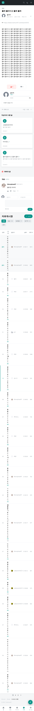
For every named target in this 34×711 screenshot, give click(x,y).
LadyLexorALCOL (18, 570)
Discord (3, 699)
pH (15, 332)
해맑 (15, 291)
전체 (4, 221)
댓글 (14, 191)
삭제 (27, 109)
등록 (30, 209)
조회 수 (31, 232)
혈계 (15, 279)
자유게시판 (7, 216)
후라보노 (16, 416)
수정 (24, 109)
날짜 (25, 232)
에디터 (7, 209)
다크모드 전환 (15, 699)
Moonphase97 (11, 184)
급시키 (9, 15)
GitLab (8, 699)
